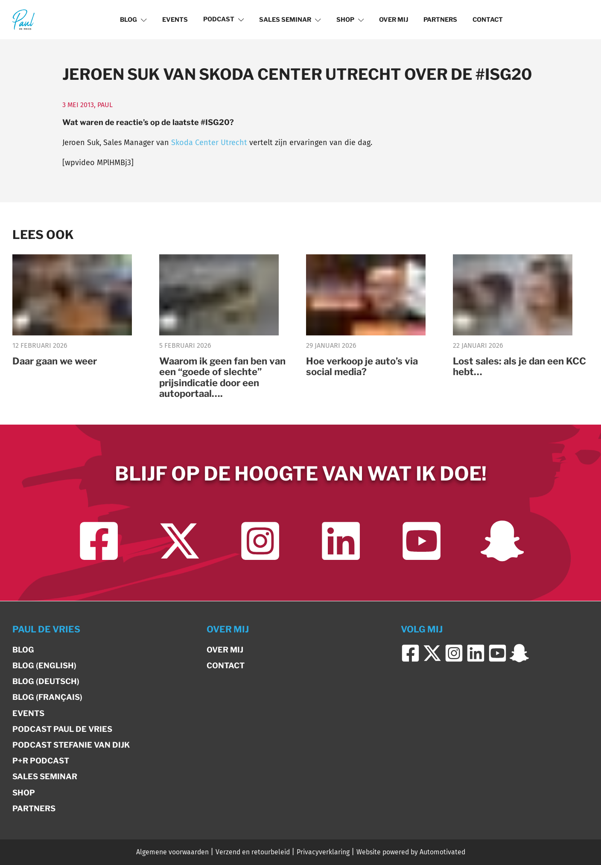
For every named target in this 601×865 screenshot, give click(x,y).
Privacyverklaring (323, 852)
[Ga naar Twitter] (179, 540)
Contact (488, 19)
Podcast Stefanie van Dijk (71, 744)
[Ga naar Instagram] (260, 540)
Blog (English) (44, 665)
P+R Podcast (40, 760)
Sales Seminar (290, 19)
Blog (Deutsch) (45, 681)
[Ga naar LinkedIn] (340, 540)
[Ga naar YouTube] (421, 540)
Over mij (393, 19)
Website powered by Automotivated (410, 852)
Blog (133, 19)
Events (175, 19)
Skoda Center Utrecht (209, 142)
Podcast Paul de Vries (62, 729)
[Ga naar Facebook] (98, 540)
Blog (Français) (47, 697)
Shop (350, 19)
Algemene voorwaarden (172, 852)
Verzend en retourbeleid (253, 852)
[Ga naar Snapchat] (502, 540)
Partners (440, 19)
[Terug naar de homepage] (23, 19)
